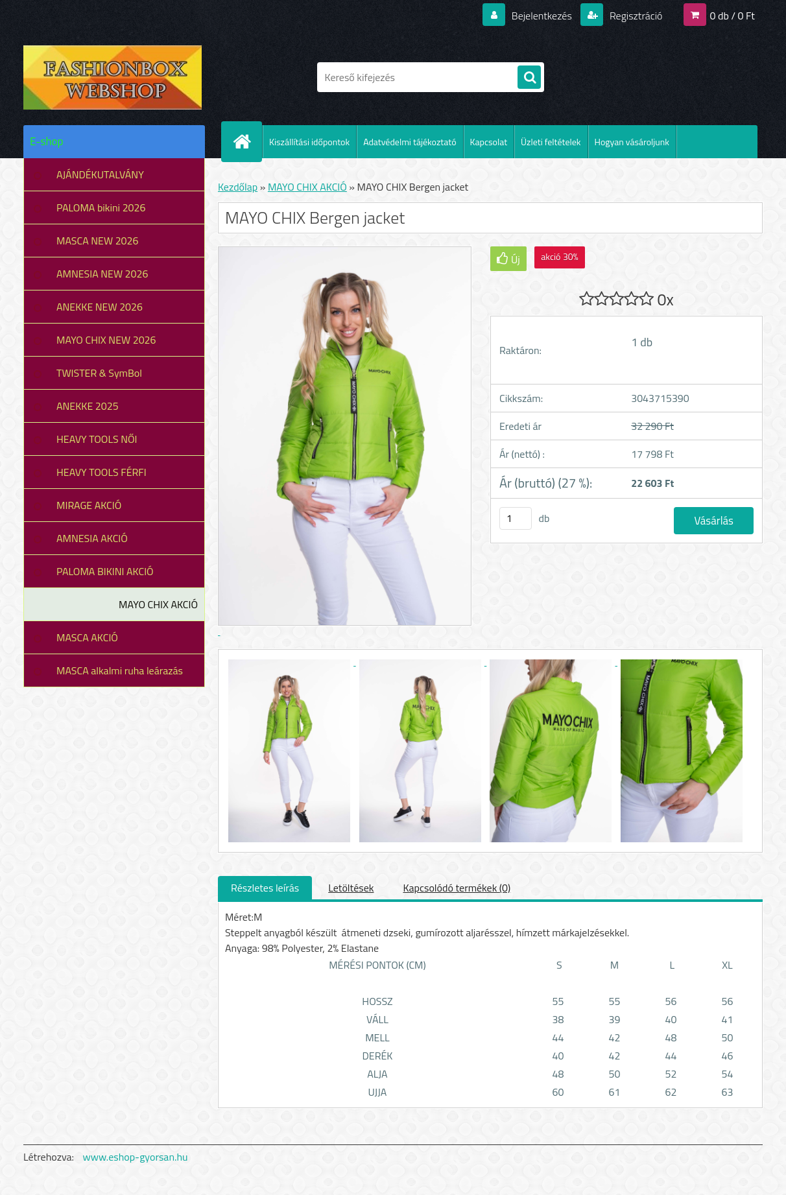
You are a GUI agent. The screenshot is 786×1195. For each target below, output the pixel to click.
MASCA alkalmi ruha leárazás (119, 670)
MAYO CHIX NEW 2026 (106, 340)
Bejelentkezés (541, 15)
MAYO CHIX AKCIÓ (158, 604)
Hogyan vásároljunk (632, 141)
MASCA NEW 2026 (97, 240)
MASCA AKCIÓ (87, 637)
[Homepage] (247, 141)
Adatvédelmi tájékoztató (409, 141)
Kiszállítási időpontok (309, 141)
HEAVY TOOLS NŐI (96, 439)
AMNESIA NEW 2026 (102, 273)
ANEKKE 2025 (87, 406)
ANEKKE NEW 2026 (99, 306)
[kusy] (515, 518)
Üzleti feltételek (550, 141)
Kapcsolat (489, 141)
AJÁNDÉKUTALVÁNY (100, 174)
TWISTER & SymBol (99, 373)
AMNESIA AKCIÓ (92, 538)
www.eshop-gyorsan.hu (135, 1157)
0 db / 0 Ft (732, 15)
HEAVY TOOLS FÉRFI (101, 472)
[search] (529, 77)
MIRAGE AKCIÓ (88, 505)
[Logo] (112, 77)
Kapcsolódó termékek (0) (456, 887)
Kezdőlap (237, 187)
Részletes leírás (265, 887)
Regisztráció (634, 15)
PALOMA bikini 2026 (100, 207)
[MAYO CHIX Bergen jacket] (290, 661)
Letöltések (351, 887)
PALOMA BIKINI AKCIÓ (105, 571)
